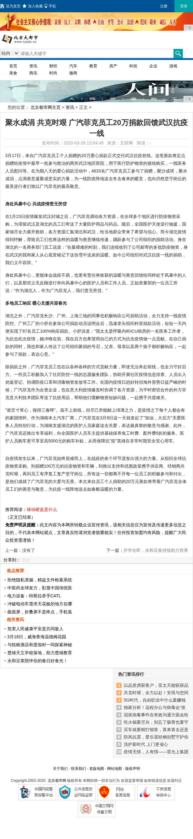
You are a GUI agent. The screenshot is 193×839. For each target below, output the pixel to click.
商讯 (33, 73)
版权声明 (132, 768)
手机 (50, 6)
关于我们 (60, 768)
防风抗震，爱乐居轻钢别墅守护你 (156, 736)
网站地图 (114, 768)
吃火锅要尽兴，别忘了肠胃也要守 (156, 722)
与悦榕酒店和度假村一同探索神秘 (39, 644)
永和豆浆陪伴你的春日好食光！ (37, 660)
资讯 (33, 66)
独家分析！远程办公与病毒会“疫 (155, 707)
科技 (133, 66)
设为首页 (10, 6)
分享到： (12, 559)
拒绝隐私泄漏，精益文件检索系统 (39, 579)
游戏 (173, 66)
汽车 (73, 66)
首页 (13, 66)
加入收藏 (32, 6)
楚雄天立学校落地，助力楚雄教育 (39, 652)
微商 (73, 73)
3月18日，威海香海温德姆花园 (36, 636)
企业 (153, 66)
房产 (113, 66)
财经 (53, 66)
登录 (183, 6)
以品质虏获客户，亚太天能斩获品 (156, 685)
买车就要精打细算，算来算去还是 (156, 729)
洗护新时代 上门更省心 (146, 744)
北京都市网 (57, 780)
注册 (163, 6)
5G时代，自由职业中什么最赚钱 (155, 700)
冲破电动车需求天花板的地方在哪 (39, 603)
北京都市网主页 (45, 107)
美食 (13, 73)
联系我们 (78, 768)
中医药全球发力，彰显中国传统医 (39, 587)
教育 (93, 66)
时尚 (53, 73)
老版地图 (96, 768)
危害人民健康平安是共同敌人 (35, 628)
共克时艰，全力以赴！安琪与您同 (156, 692)
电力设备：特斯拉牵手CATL (34, 595)
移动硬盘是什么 (42, 509)
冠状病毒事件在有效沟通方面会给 (156, 714)
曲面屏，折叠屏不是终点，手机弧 (39, 611)
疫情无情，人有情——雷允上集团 (156, 751)
